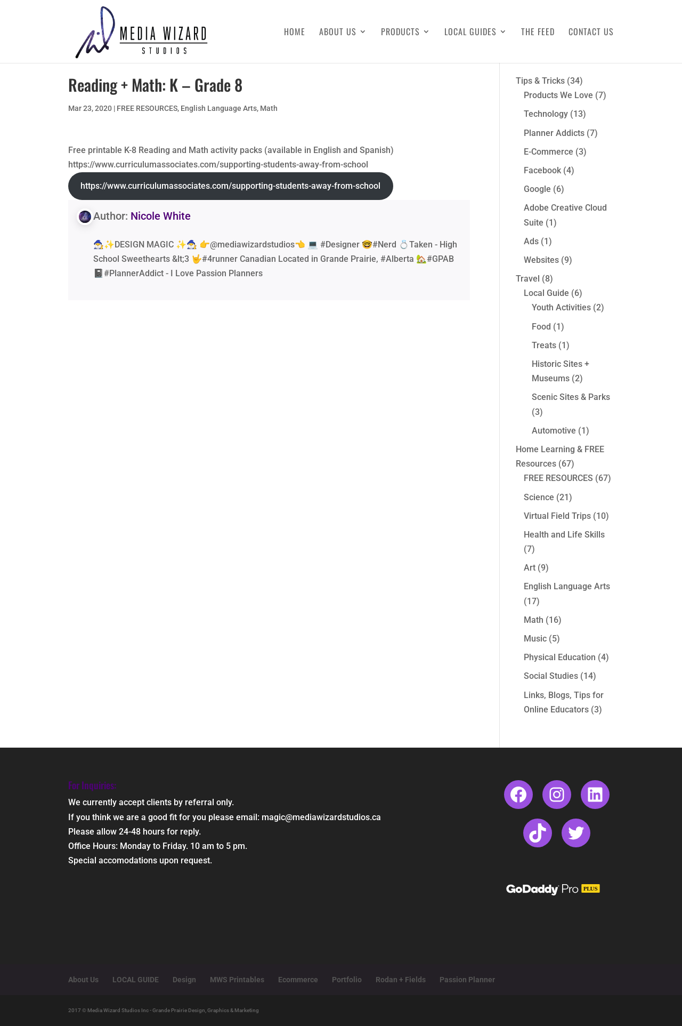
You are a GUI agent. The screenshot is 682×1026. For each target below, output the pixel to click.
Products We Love (558, 95)
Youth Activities (561, 307)
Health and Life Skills (564, 535)
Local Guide (546, 293)
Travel (528, 279)
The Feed (538, 33)
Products (400, 33)
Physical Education (560, 657)
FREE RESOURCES (147, 108)
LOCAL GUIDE (135, 979)
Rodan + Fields (401, 979)
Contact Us (591, 33)
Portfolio (347, 979)
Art (529, 568)
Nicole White (161, 216)
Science (539, 497)
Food (541, 327)
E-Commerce (548, 152)
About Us (337, 33)
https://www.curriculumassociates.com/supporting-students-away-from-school (230, 186)
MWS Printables (237, 979)
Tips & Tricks (540, 81)
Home (294, 33)
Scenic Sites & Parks (571, 397)
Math (269, 108)
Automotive (554, 431)
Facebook (542, 170)
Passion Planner (467, 979)
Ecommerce (298, 979)
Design (184, 979)
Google (537, 189)
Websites (541, 260)
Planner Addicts (554, 133)
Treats (544, 345)
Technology (546, 114)
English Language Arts (219, 108)
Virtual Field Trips (557, 516)
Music (535, 639)
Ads (531, 241)
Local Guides (470, 33)
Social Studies (551, 676)
